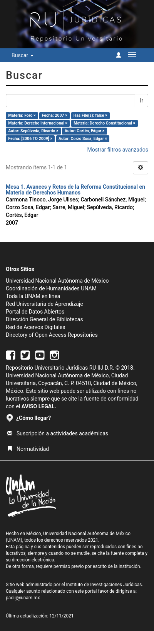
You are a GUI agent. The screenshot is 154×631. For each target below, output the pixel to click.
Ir (141, 100)
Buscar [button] (22, 55)
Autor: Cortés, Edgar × (85, 130)
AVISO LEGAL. (39, 406)
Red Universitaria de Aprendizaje (44, 304)
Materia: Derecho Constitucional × (104, 123)
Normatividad (28, 449)
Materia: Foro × (21, 115)
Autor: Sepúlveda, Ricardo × (33, 130)
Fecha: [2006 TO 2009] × (30, 138)
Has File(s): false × (90, 115)
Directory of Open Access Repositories (52, 335)
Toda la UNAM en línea (33, 296)
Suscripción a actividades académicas (57, 433)
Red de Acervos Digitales (35, 327)
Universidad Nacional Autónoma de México (57, 281)
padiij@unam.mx (23, 597)
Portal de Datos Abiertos (35, 312)
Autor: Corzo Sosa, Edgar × (83, 138)
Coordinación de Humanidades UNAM (51, 288)
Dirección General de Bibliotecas (44, 319)
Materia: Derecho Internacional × (37, 123)
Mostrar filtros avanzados (117, 150)
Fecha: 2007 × (54, 115)
